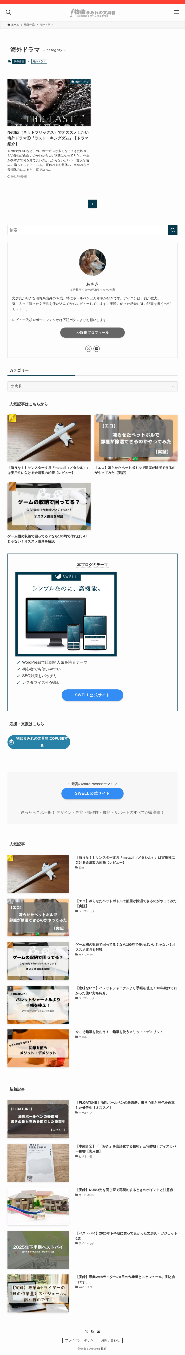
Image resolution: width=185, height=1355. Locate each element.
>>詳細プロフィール (92, 332)
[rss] (92, 1332)
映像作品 (19, 61)
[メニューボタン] (176, 12)
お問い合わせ (110, 1340)
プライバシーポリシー (80, 1340)
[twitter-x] (88, 349)
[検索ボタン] (8, 12)
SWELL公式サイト (92, 695)
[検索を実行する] (173, 230)
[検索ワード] (92, 230)
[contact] (96, 349)
